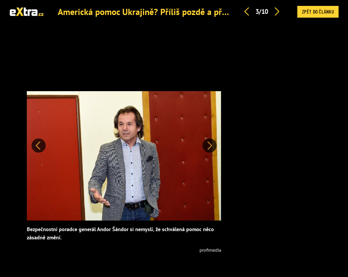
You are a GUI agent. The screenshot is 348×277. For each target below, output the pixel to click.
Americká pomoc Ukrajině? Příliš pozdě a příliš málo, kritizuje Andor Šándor (200, 11)
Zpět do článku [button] (318, 11)
